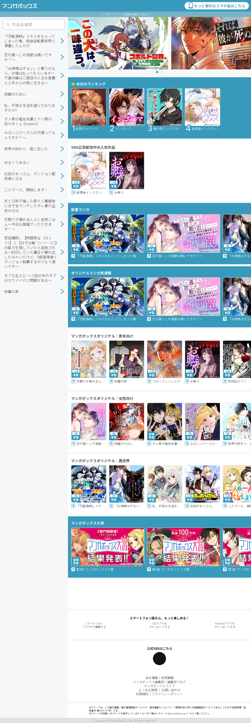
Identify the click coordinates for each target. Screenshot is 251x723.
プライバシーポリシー (167, 694)
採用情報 (167, 677)
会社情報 (151, 677)
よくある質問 (148, 690)
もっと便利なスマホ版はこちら (216, 6)
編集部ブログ (176, 682)
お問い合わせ (171, 690)
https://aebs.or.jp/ (176, 713)
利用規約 (142, 694)
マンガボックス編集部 (148, 682)
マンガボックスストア (159, 685)
